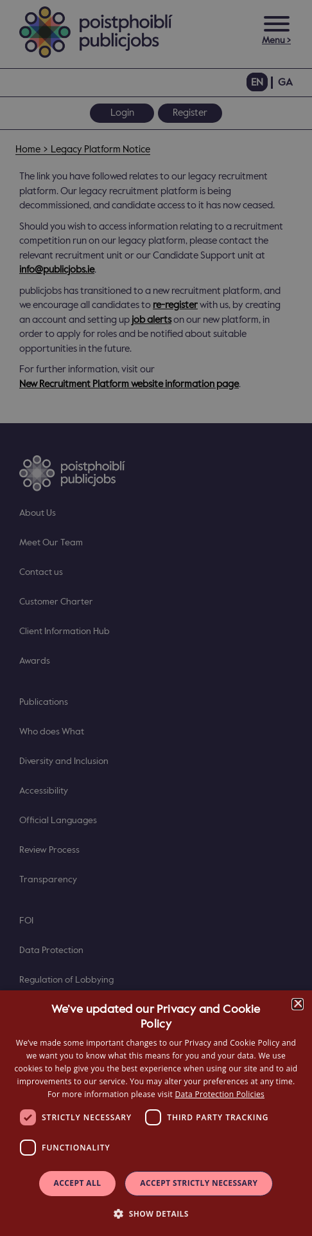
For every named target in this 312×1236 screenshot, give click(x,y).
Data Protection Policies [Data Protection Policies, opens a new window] (219, 1094)
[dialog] (156, 1113)
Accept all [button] (77, 1182)
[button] (156, 1213)
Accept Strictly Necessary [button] (198, 1182)
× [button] (297, 1004)
